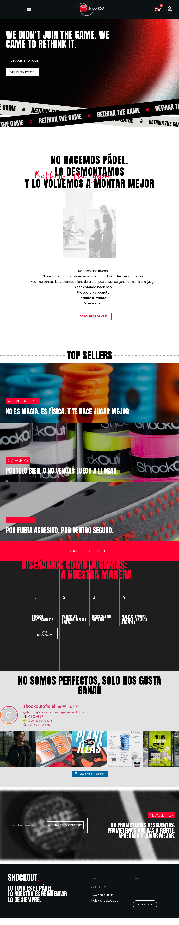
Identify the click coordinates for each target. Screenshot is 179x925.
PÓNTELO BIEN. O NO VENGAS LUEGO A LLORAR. (62, 471)
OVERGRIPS (18, 460)
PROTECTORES (21, 520)
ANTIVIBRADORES (23, 401)
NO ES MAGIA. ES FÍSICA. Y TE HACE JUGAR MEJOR (67, 411)
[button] (29, 9)
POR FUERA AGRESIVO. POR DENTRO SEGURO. (60, 530)
